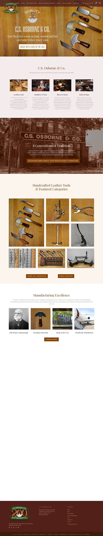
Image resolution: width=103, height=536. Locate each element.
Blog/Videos (70, 519)
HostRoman (86, 534)
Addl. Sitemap (63, 534)
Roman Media (73, 534)
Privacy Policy (35, 534)
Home (68, 509)
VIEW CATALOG (66, 276)
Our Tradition (70, 513)
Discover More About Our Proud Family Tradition (53, 161)
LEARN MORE (51, 339)
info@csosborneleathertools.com (47, 511)
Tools (68, 517)
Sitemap (56, 534)
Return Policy (42, 534)
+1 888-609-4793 (47, 513)
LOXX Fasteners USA (72, 524)
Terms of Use (50, 534)
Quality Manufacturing (72, 515)
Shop (68, 511)
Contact (69, 521)
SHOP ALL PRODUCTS (36, 276)
